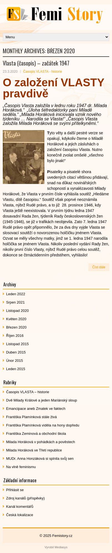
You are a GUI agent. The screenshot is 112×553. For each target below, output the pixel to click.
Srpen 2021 (15, 302)
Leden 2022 (15, 294)
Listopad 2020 (17, 311)
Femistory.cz (62, 536)
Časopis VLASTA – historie (27, 392)
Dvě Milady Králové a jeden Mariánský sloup (41, 400)
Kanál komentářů (19, 506)
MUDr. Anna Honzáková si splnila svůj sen (40, 458)
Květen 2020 (16, 319)
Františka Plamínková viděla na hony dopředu (42, 425)
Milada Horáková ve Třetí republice (34, 450)
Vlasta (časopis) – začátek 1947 (36, 63)
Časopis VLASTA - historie (42, 72)
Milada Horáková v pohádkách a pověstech (40, 442)
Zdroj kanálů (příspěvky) (25, 498)
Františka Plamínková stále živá (31, 417)
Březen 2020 (16, 327)
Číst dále (98, 267)
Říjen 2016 (15, 336)
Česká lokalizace (19, 515)
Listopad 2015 (17, 344)
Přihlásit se (15, 490)
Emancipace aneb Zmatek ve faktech (35, 408)
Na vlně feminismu (21, 467)
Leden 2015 (15, 369)
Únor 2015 (14, 360)
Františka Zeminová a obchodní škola (36, 433)
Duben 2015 (16, 352)
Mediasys (61, 547)
